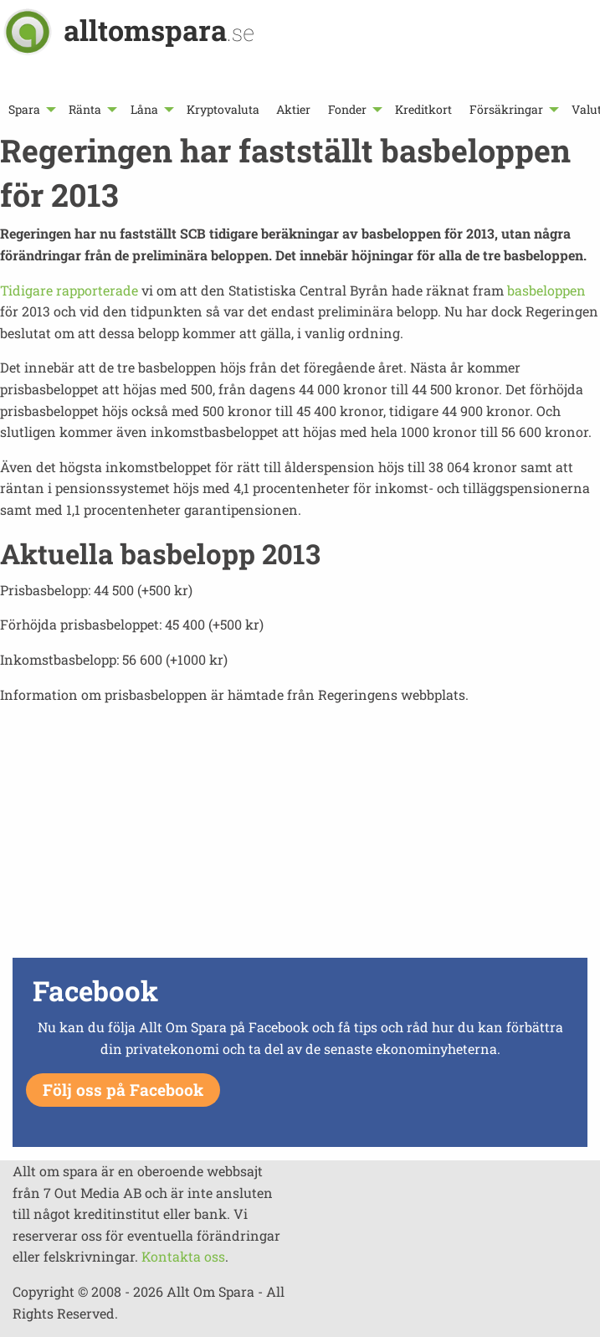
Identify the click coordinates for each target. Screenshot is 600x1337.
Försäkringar (506, 109)
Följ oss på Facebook (123, 1089)
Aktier (293, 109)
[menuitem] (30, 109)
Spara (24, 109)
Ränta (85, 109)
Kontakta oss (183, 1256)
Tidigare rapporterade (69, 290)
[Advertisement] (300, 835)
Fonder (347, 109)
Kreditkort (423, 109)
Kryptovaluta (223, 109)
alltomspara (159, 30)
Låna (144, 109)
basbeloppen (546, 290)
